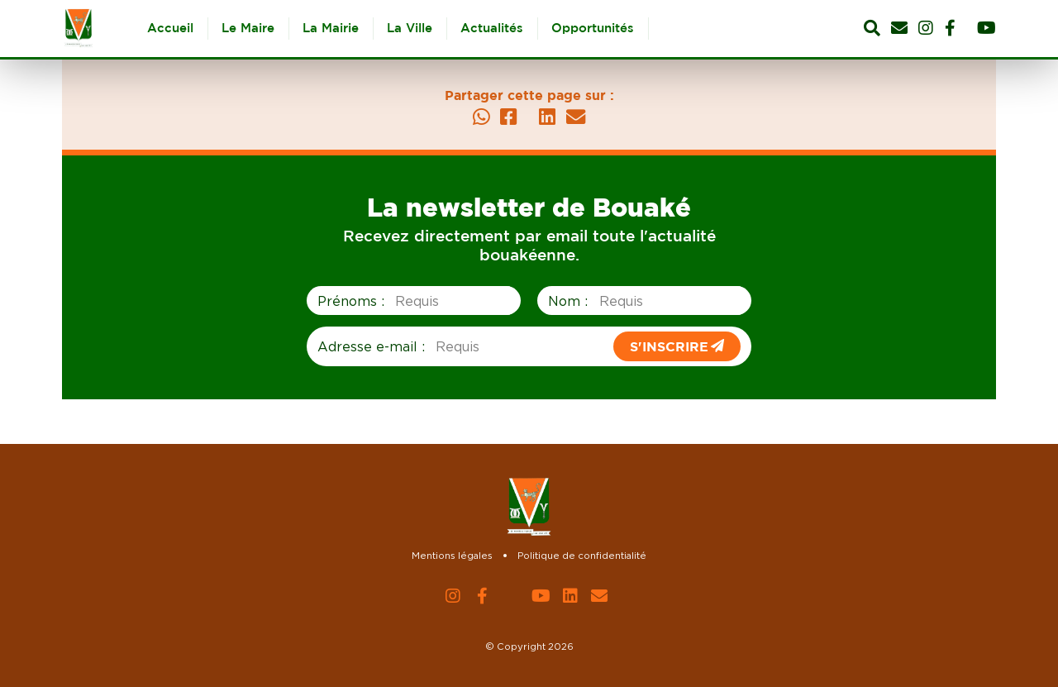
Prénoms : (350, 300)
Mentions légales (452, 556)
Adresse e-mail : (371, 346)
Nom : (568, 300)
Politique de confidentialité (581, 556)
